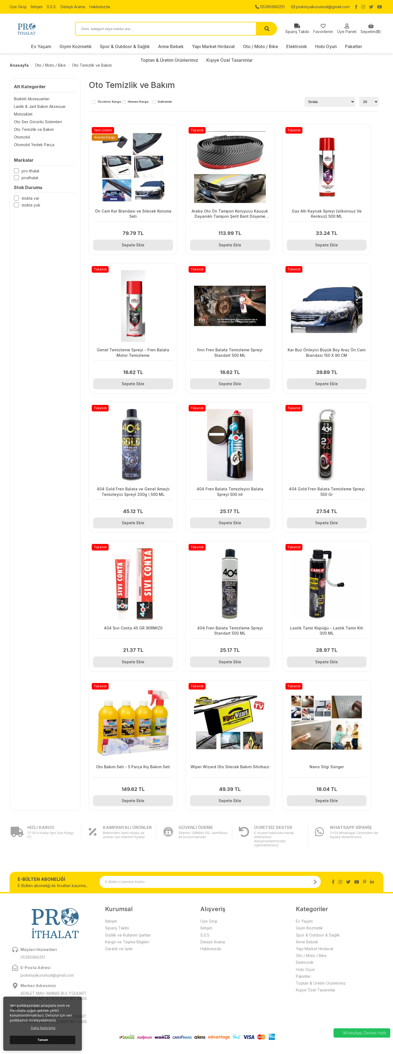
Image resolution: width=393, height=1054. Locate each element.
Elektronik (296, 46)
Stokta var (30, 198)
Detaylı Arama (73, 6)
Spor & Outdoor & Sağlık (125, 46)
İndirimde (165, 102)
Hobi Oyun (326, 46)
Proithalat (30, 177)
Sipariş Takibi (117, 928)
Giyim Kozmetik (75, 46)
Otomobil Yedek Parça (34, 144)
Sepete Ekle (133, 245)
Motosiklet (23, 114)
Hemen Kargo (138, 102)
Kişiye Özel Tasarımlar (315, 990)
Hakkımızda (99, 6)
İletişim (37, 6)
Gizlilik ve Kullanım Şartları (128, 935)
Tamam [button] (42, 1040)
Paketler (353, 46)
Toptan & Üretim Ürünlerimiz (321, 983)
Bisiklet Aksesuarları (31, 98)
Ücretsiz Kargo (109, 102)
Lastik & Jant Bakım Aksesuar (40, 106)
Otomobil (22, 137)
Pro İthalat (30, 171)
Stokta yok (31, 205)
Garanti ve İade (119, 948)
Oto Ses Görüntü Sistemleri (38, 121)
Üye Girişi (18, 6)
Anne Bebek (171, 46)
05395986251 (270, 6)
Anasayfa (19, 65)
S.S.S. (51, 6)
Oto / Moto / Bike (260, 46)
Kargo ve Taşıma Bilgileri (127, 942)
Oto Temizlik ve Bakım (92, 65)
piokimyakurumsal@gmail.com (320, 6)
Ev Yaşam (41, 46)
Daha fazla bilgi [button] (43, 1028)
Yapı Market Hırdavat (213, 46)
